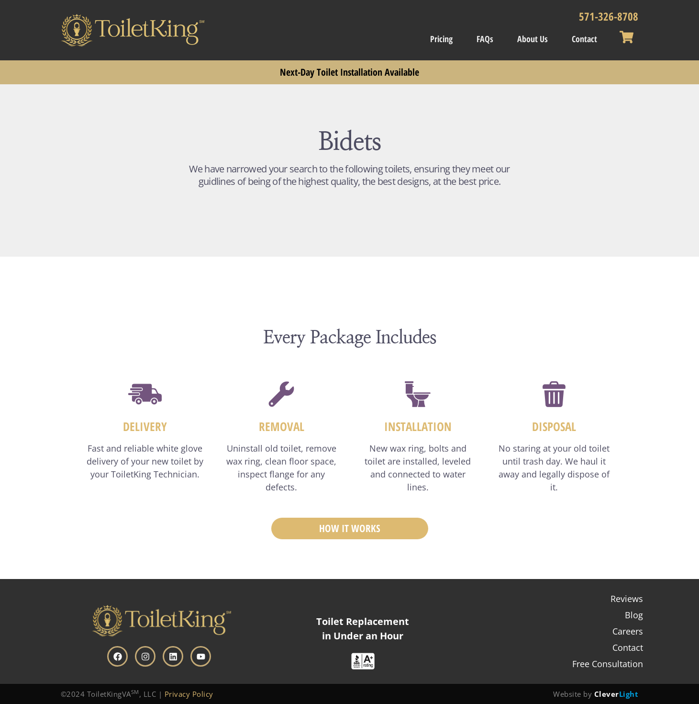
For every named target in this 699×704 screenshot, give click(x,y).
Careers (627, 631)
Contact (584, 39)
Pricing (441, 39)
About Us (532, 39)
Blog (634, 615)
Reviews (626, 598)
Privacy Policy (189, 694)
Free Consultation (607, 664)
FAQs (485, 39)
